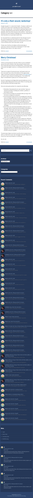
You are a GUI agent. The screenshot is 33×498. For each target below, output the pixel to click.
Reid (5, 448)
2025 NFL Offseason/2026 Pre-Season (16, 187)
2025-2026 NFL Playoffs (13, 399)
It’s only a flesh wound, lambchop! (15, 20)
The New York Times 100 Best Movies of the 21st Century (20, 326)
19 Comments (29, 142)
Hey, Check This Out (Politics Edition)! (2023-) (17, 384)
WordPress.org (5, 438)
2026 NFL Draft (11, 183)
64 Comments (29, 51)
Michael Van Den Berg (21, 495)
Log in (3, 431)
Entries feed (4, 434)
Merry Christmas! (8, 57)
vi (16, 3)
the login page (27, 74)
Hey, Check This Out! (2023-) (15, 307)
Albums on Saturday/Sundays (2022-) (15, 394)
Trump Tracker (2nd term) (13, 316)
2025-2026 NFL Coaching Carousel (15, 389)
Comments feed (5, 436)
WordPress (19, 494)
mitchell (7, 51)
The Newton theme (11, 495)
